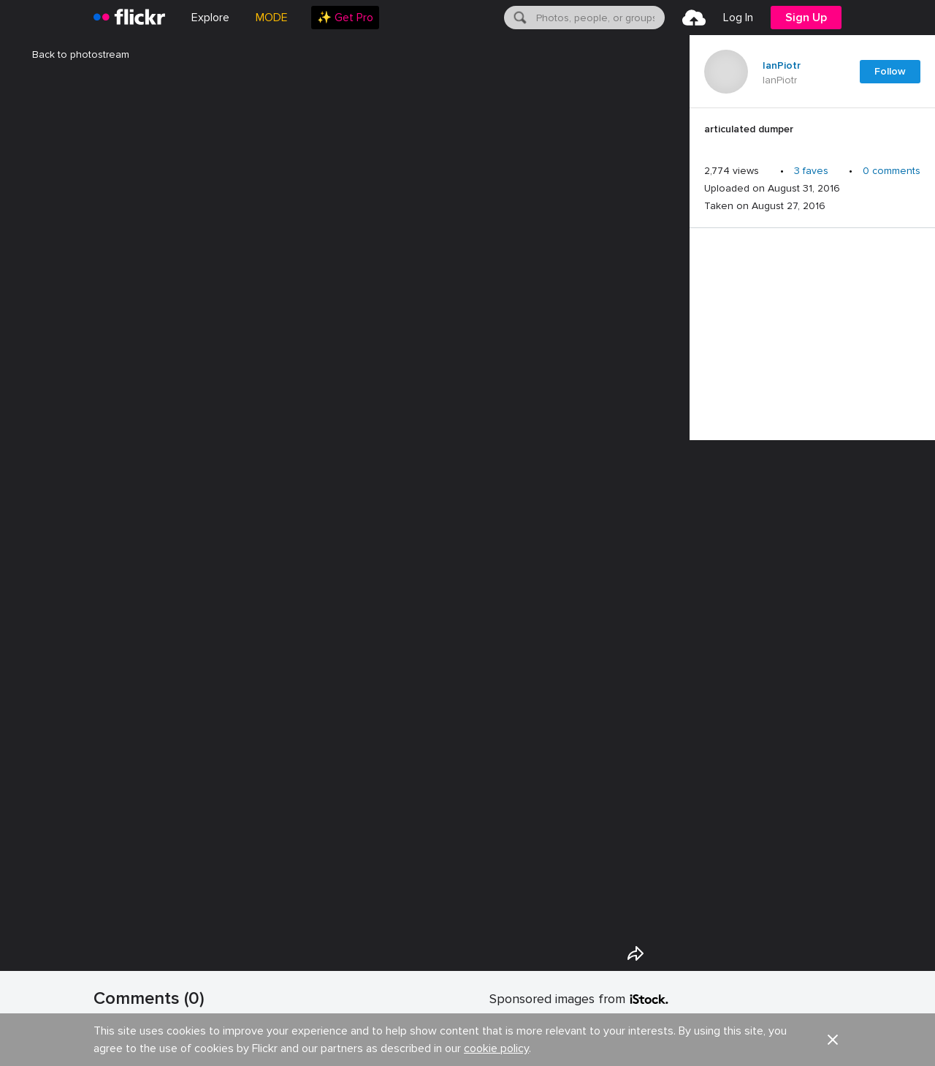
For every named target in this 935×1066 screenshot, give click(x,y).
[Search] (518, 17)
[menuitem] (345, 17)
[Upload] (694, 17)
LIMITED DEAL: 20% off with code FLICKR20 (600, 1028)
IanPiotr (782, 66)
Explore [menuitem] (210, 17)
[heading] (129, 17)
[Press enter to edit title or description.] (812, 133)
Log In (738, 17)
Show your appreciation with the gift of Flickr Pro (255, 1040)
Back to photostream (72, 54)
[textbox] (599, 17)
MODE (272, 17)
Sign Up (806, 17)
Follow (890, 71)
